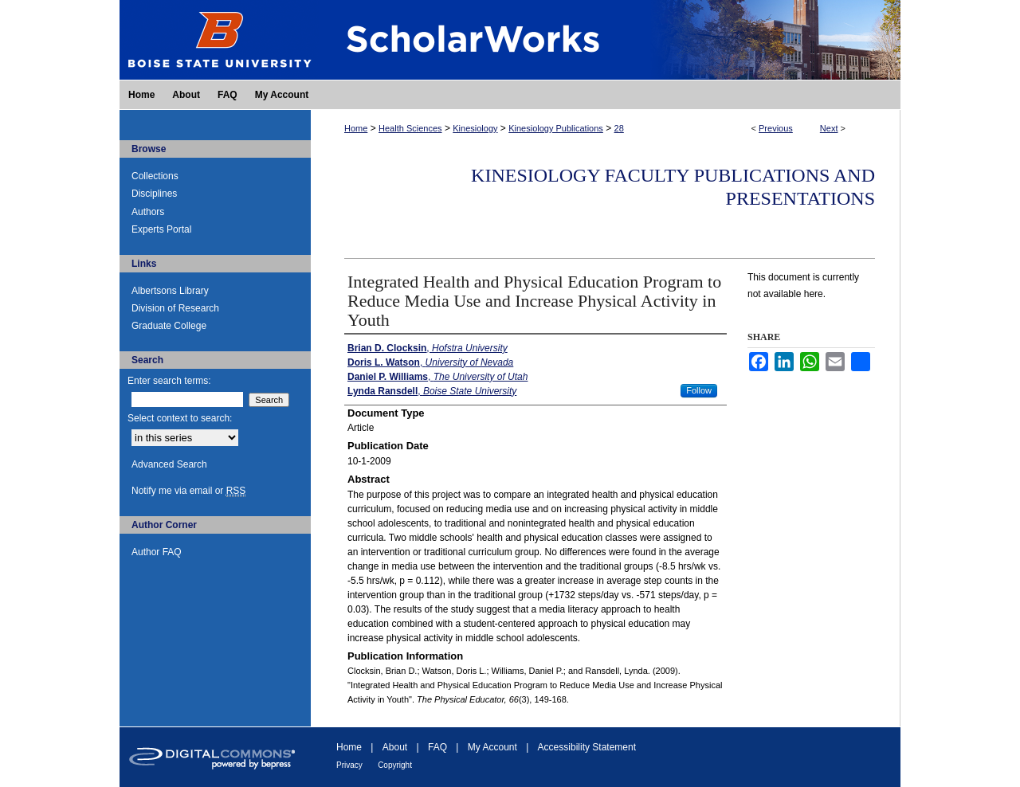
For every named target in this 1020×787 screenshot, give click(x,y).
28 (619, 128)
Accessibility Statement (587, 747)
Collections (154, 176)
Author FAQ (156, 552)
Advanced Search (169, 464)
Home (355, 128)
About (394, 747)
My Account (492, 747)
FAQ (437, 747)
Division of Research (175, 308)
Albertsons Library (170, 290)
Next (829, 128)
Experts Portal (161, 229)
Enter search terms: (169, 380)
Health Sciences (410, 128)
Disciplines (154, 193)
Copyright (395, 765)
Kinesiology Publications (555, 128)
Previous (776, 128)
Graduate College (168, 325)
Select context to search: (180, 418)
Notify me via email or (188, 490)
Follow (699, 390)
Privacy (349, 765)
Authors (147, 211)
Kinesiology (475, 128)
